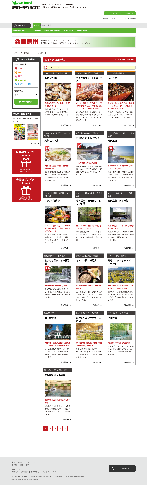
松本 (50, 25)
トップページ (17, 53)
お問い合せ (35, 472)
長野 (43, 25)
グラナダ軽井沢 (52, 200)
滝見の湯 (112, 317)
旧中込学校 (50, 317)
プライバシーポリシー (50, 472)
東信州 (36, 25)
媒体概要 (105, 19)
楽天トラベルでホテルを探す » (119, 13)
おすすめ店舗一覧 (34, 31)
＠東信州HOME (19, 31)
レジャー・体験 (24, 84)
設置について (117, 19)
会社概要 (24, 472)
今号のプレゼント (84, 31)
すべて (21, 69)
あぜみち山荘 (51, 78)
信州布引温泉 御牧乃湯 (87, 138)
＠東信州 (27, 53)
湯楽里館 (112, 140)
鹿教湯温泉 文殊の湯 (55, 375)
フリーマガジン (68, 31)
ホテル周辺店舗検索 (52, 31)
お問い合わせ (130, 19)
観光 (20, 76)
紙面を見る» (34, 143)
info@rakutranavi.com (77, 476)
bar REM (112, 78)
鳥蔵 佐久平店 (52, 140)
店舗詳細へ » (66, 125)
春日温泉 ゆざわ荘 (118, 200)
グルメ (21, 72)
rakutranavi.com (21, 480)
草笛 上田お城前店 (86, 260)
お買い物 (22, 80)
